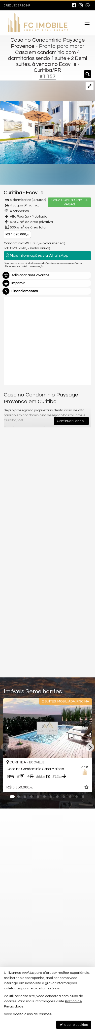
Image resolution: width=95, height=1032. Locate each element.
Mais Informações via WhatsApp (37, 255)
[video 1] (47, 340)
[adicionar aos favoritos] (87, 788)
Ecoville (34, 192)
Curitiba (13, 192)
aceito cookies (74, 1025)
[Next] (90, 747)
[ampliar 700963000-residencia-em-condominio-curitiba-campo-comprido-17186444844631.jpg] (47, 122)
